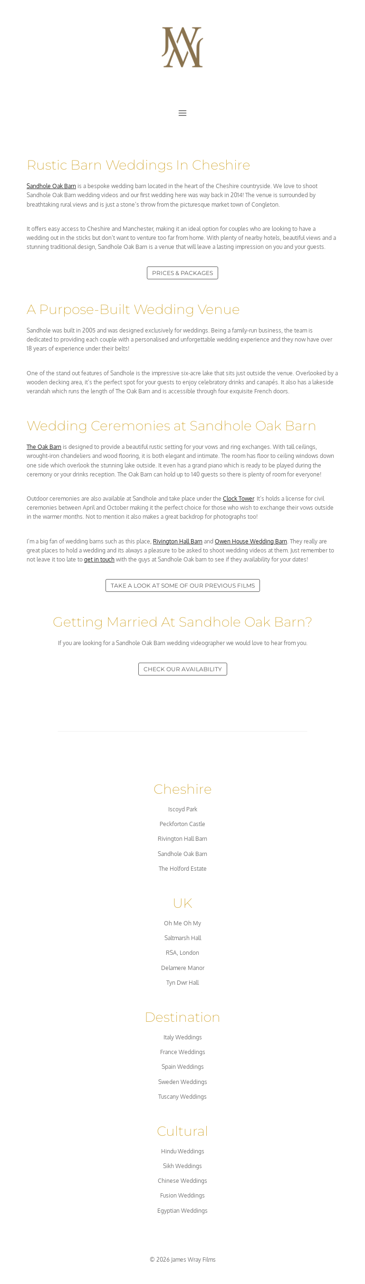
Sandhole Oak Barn (51, 186)
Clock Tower (238, 498)
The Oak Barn (44, 446)
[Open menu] (183, 113)
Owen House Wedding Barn (251, 541)
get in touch (99, 559)
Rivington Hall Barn (177, 541)
